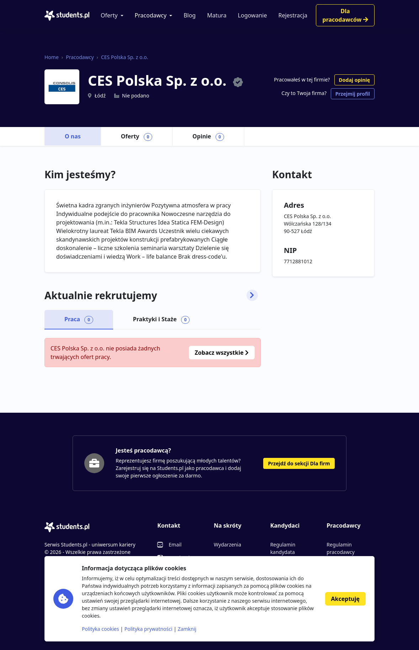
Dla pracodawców (345, 15)
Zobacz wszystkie (222, 352)
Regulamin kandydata (283, 548)
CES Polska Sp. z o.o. (124, 57)
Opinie (208, 136)
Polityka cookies (100, 628)
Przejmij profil (352, 93)
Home (51, 57)
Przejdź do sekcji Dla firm (299, 463)
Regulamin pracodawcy (340, 548)
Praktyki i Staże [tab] (161, 319)
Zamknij (187, 628)
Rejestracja (292, 15)
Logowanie (252, 15)
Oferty (109, 15)
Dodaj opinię (354, 79)
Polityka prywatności (148, 628)
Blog (190, 15)
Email (175, 544)
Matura (216, 15)
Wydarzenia (227, 544)
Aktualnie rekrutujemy (151, 295)
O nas (73, 136)
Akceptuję (345, 599)
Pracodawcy (151, 15)
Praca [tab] (78, 319)
